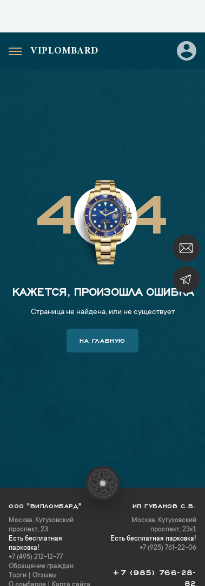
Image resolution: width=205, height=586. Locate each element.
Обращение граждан (41, 566)
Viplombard (64, 51)
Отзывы (44, 576)
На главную (102, 339)
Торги (18, 576)
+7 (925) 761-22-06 (168, 548)
